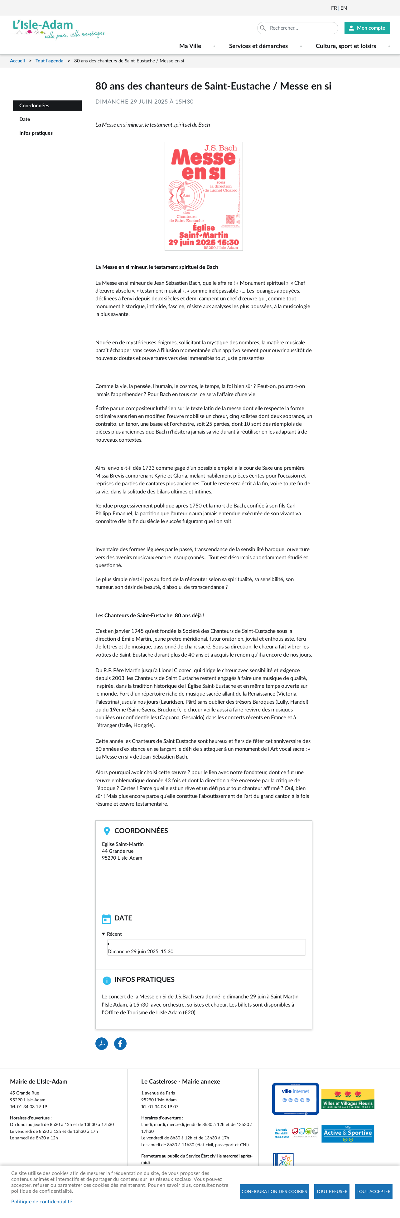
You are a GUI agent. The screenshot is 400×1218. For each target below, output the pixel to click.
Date (24, 119)
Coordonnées (34, 105)
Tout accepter (374, 1192)
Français (334, 8)
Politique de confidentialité (41, 1201)
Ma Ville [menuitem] (190, 46)
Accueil (17, 61)
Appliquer (263, 28)
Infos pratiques (36, 133)
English (343, 8)
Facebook (369, 8)
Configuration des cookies (274, 1192)
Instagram (386, 8)
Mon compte (371, 28)
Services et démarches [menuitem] (258, 46)
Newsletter (352, 8)
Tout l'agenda (50, 61)
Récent (114, 934)
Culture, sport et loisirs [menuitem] (346, 46)
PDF (101, 1043)
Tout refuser (332, 1192)
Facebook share (120, 1043)
